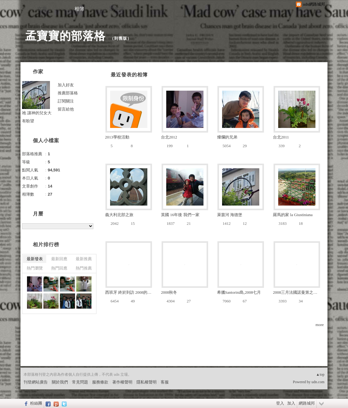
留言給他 (66, 109)
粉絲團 (36, 403)
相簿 (79, 8)
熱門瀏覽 (35, 268)
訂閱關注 (66, 101)
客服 (165, 382)
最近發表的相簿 (129, 74)
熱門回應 (59, 268)
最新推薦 (84, 258)
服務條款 (100, 382)
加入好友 (66, 85)
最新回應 (59, 258)
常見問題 (80, 382)
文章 (42, 8)
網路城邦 (307, 403)
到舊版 (120, 38)
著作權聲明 (122, 382)
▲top (320, 374)
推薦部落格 (68, 93)
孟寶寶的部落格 (65, 35)
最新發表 (35, 258)
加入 (291, 403)
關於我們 (60, 382)
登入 (280, 403)
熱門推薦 (84, 268)
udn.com (317, 382)
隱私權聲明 (146, 382)
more (319, 324)
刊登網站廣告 (36, 382)
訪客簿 (116, 8)
